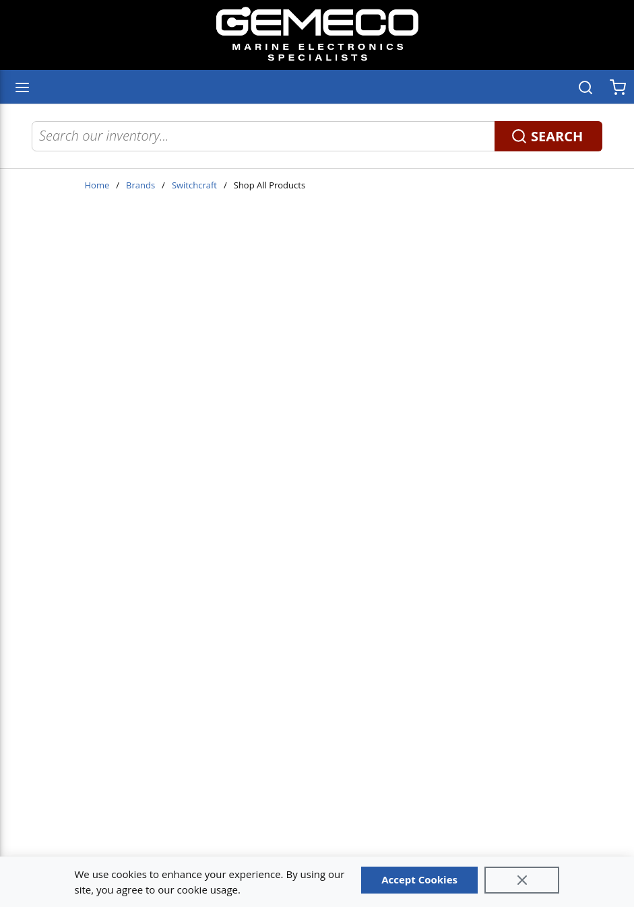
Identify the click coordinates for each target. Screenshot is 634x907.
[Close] (522, 880)
